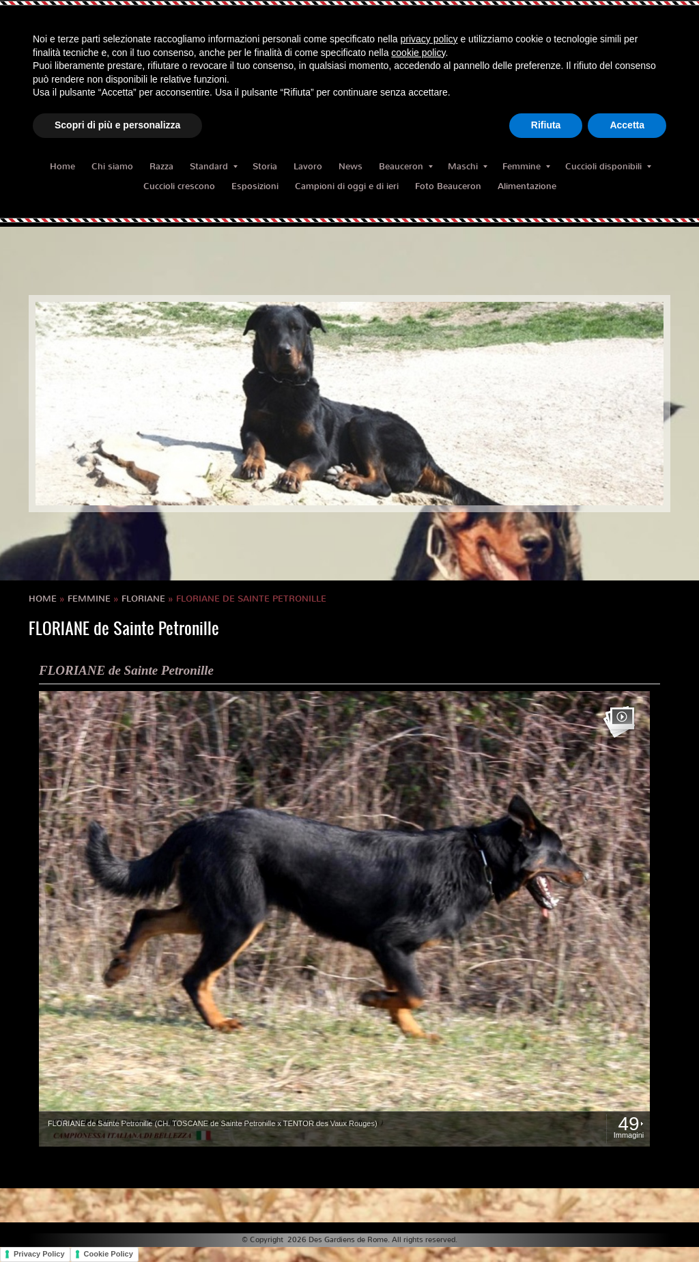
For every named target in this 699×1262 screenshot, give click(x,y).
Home (62, 166)
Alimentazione (527, 186)
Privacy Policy (39, 1254)
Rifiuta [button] (546, 125)
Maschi (467, 166)
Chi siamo (112, 166)
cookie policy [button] (418, 52)
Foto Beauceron (448, 186)
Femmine (526, 166)
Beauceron (406, 166)
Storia (265, 166)
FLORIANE (143, 598)
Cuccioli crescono (179, 186)
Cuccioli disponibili (608, 166)
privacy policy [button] (429, 38)
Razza (161, 166)
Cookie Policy (108, 1254)
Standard (214, 166)
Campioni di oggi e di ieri (347, 186)
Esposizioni (255, 186)
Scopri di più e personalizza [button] (117, 125)
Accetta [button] (627, 125)
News (350, 166)
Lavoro (308, 166)
